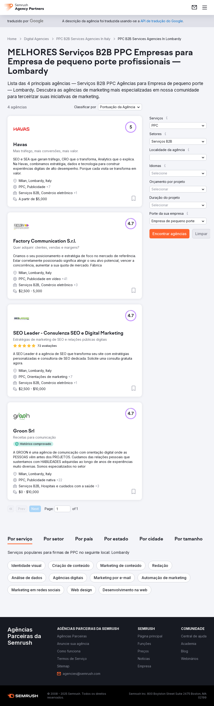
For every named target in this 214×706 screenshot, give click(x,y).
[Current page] (62, 509)
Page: (49, 509)
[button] (120, 107)
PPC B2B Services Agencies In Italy (83, 39)
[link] (194, 7)
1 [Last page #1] (77, 509)
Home (12, 39)
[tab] (19, 539)
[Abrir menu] (204, 7)
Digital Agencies (36, 39)
